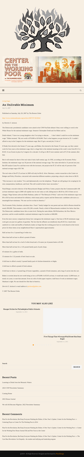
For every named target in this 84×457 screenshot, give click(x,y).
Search (4, 363)
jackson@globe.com (34, 286)
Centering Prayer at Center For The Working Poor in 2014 (20, 422)
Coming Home (7, 393)
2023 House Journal (8, 399)
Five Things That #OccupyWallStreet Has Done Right (62, 338)
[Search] (81, 90)
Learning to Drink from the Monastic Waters (17, 382)
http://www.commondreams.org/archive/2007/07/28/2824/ (21, 118)
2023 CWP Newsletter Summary (13, 388)
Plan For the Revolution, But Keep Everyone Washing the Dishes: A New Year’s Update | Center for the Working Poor (38, 419)
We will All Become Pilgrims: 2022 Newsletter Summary (21, 404)
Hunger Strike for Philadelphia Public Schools (21, 309)
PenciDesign (60, 454)
